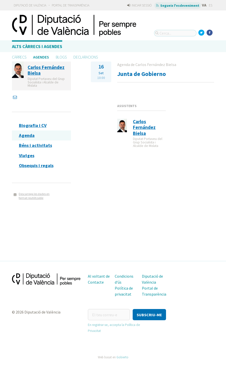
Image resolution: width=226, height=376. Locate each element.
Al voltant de (99, 276)
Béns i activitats (35, 145)
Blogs (61, 57)
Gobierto (122, 357)
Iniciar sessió (139, 5)
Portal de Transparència (70, 5)
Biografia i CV (33, 125)
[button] (149, 314)
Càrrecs (19, 57)
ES (210, 5)
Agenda (27, 135)
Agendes (41, 57)
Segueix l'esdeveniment (178, 5)
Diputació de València (30, 5)
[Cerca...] (175, 33)
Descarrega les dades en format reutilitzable (34, 196)
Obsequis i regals (36, 165)
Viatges (26, 155)
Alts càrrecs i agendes (37, 46)
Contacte (96, 282)
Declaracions (85, 57)
